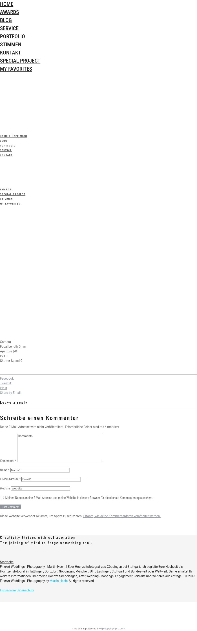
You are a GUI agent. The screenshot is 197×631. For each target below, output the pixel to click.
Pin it (3, 388)
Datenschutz (25, 590)
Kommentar (8, 461)
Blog (6, 20)
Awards (9, 12)
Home (6, 4)
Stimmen (10, 44)
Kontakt (10, 53)
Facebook (7, 378)
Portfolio (12, 36)
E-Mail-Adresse (10, 479)
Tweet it (5, 383)
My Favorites (16, 69)
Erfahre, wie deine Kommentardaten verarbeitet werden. (122, 516)
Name (4, 470)
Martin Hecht (59, 581)
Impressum (8, 590)
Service (9, 28)
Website (5, 488)
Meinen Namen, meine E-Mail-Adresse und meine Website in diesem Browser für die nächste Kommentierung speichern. (79, 498)
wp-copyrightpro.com (112, 628)
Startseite (6, 562)
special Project (20, 61)
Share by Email (10, 392)
